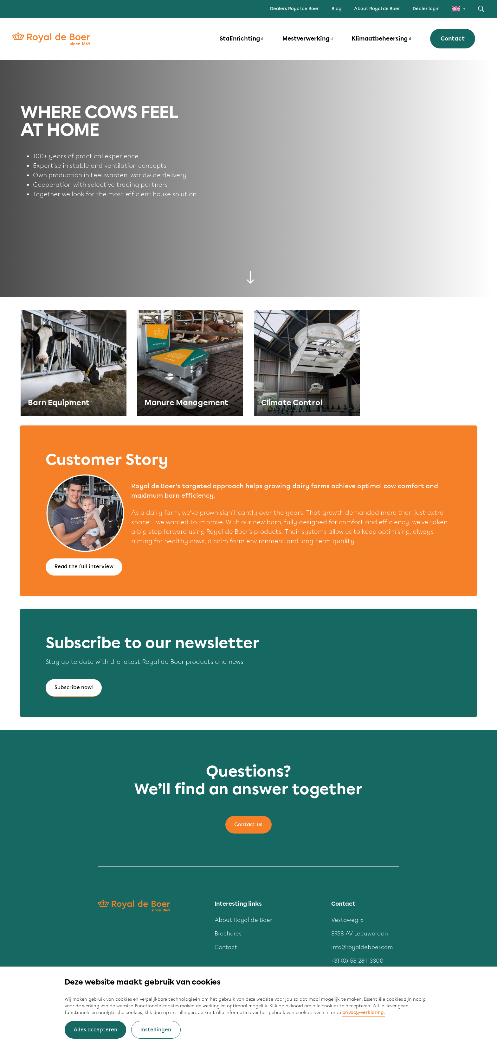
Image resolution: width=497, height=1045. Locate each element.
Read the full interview (84, 567)
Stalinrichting (239, 39)
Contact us (248, 825)
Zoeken (481, 9)
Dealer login (426, 8)
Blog (336, 8)
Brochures (228, 933)
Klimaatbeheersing (379, 39)
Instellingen (155, 1030)
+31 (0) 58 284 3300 (357, 961)
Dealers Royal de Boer (294, 8)
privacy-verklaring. (363, 1012)
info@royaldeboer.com (362, 947)
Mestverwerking (305, 39)
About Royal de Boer (377, 8)
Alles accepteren (95, 1030)
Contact (452, 39)
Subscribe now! (74, 688)
